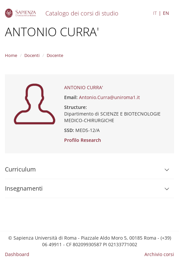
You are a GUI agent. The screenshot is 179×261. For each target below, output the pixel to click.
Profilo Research (82, 140)
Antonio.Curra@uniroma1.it (109, 97)
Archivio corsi (159, 254)
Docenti (31, 55)
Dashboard (17, 254)
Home (11, 55)
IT (155, 13)
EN (166, 13)
